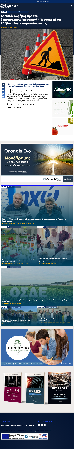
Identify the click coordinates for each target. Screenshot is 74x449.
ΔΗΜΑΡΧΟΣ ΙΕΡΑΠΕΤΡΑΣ (8, 323)
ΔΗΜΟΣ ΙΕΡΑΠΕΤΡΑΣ (7, 263)
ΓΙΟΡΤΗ (41, 263)
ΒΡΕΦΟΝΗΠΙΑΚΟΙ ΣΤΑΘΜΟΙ (23, 263)
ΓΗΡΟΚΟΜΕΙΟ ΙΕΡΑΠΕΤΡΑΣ (52, 263)
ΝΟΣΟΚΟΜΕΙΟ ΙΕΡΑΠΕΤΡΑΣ (45, 322)
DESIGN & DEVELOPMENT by (42, 431)
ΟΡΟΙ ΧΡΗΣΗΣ (5, 431)
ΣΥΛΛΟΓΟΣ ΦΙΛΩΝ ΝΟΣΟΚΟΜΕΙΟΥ (58, 322)
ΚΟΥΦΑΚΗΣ (20, 223)
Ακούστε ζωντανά (42, 1)
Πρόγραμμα (30, 425)
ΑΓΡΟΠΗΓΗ (5, 27)
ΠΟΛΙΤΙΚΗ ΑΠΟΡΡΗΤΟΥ (18, 431)
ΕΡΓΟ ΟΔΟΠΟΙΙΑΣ (12, 27)
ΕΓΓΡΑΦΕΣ (14, 263)
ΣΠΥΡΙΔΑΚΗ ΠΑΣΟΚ (18, 303)
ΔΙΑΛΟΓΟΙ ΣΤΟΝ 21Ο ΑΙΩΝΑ (28, 223)
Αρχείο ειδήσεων (17, 425)
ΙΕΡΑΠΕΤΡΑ (4, 11)
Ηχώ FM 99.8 (5, 425)
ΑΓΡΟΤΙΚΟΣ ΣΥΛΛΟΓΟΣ (12, 223)
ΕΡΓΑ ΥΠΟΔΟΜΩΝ (10, 303)
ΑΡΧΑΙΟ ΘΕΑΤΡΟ (17, 323)
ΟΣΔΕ (4, 303)
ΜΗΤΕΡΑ (45, 263)
